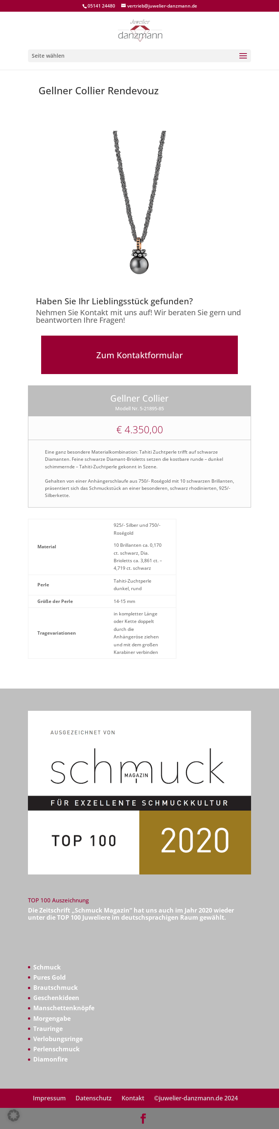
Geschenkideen (56, 998)
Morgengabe (52, 1018)
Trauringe (48, 1029)
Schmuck (47, 967)
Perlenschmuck (56, 1049)
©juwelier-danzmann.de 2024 (196, 1098)
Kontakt (133, 1098)
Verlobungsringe (58, 1039)
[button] (13, 1115)
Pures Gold (49, 977)
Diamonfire (50, 1059)
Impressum (49, 1098)
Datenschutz (94, 1098)
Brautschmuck (55, 987)
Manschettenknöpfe (63, 1008)
